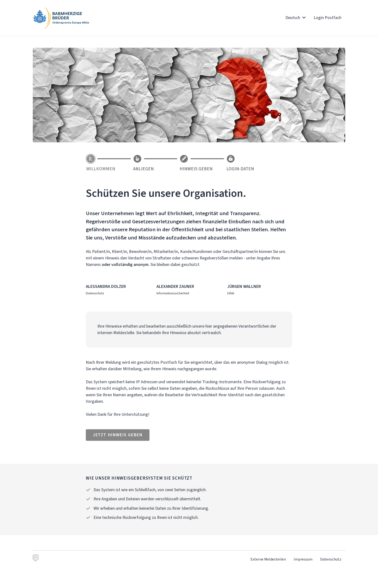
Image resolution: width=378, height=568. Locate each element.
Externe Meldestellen (268, 559)
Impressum (303, 559)
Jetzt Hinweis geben (117, 435)
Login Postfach (327, 17)
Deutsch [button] (295, 17)
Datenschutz (330, 559)
